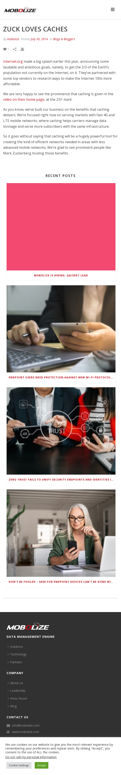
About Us (15, 683)
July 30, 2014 (39, 39)
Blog (12, 706)
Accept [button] (41, 765)
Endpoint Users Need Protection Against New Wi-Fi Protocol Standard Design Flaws (62, 377)
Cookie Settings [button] (19, 765)
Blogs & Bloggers (64, 39)
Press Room (17, 698)
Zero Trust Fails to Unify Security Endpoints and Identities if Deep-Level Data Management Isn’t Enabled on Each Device (62, 479)
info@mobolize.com (26, 725)
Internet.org (13, 61)
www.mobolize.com (25, 732)
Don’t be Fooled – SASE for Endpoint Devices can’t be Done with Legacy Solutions (62, 582)
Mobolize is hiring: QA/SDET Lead (61, 275)
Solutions (15, 647)
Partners (15, 662)
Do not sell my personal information (30, 757)
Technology (17, 654)
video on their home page (23, 99)
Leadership (16, 691)
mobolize (13, 39)
